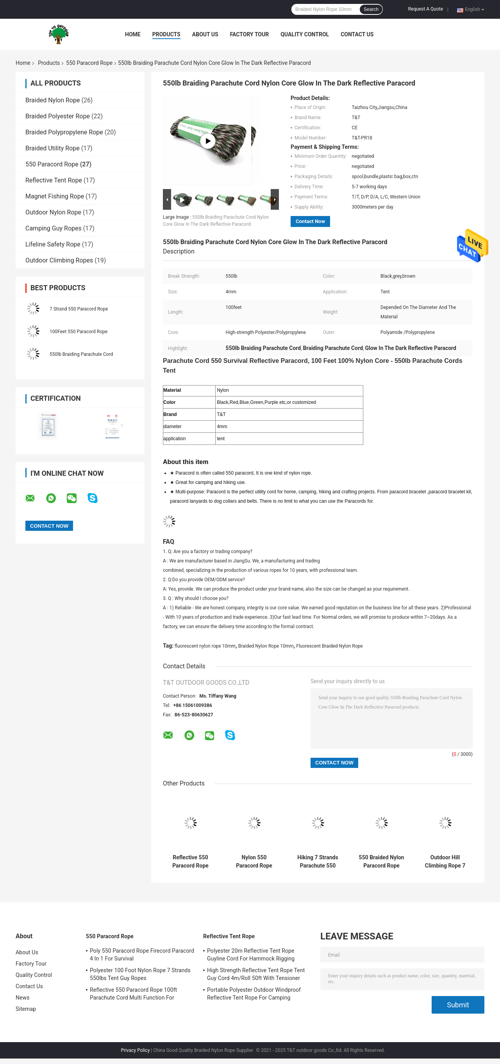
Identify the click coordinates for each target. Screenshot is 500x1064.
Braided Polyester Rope (57, 116)
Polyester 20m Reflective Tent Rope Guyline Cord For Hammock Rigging (251, 955)
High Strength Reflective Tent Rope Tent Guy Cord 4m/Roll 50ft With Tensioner (256, 974)
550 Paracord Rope (89, 63)
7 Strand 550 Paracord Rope (79, 309)
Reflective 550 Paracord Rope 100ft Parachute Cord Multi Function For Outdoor (190, 861)
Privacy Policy (135, 1050)
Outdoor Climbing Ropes (59, 260)
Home (133, 34)
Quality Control (304, 34)
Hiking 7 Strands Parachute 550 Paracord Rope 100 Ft (317, 861)
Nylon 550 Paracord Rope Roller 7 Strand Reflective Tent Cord (254, 861)
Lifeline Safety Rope (52, 244)
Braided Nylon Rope (52, 100)
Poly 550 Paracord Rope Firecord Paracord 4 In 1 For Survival (142, 955)
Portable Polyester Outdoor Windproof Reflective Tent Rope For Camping (254, 994)
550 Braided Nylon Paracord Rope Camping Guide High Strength (381, 861)
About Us (205, 34)
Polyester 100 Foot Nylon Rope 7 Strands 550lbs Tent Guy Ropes (140, 974)
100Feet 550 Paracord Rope (78, 331)
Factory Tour (249, 34)
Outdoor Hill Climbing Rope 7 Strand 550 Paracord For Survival (445, 861)
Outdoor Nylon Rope (53, 212)
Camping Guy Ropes (53, 228)
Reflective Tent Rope (53, 180)
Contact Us (357, 34)
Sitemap (26, 1009)
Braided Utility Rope (52, 148)
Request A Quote (425, 9)
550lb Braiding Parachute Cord (81, 354)
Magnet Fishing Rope (54, 196)
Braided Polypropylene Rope (64, 132)
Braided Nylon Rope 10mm (266, 646)
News (23, 997)
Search (371, 9)
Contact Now (310, 221)
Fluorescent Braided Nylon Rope (329, 646)
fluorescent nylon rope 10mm (205, 646)
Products (166, 34)
